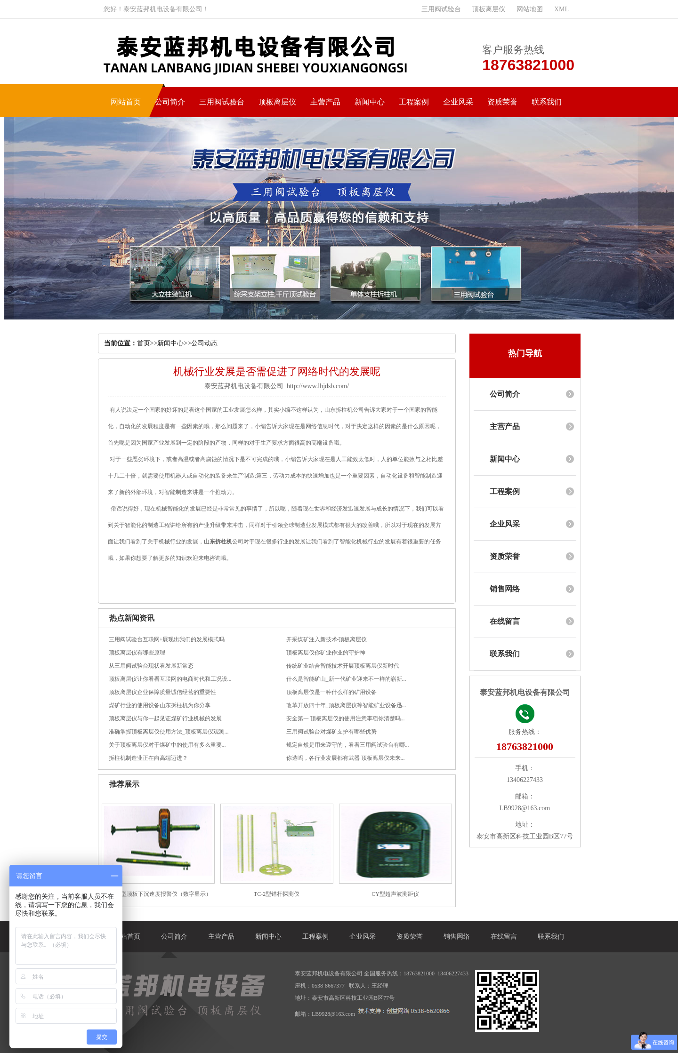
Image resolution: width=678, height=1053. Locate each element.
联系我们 (547, 102)
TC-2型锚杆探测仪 (276, 894)
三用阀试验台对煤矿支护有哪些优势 (331, 731)
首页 (143, 343)
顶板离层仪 (488, 9)
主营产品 (325, 102)
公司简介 (170, 102)
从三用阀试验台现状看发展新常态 (151, 665)
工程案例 (414, 102)
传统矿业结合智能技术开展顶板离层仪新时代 (342, 665)
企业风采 (458, 102)
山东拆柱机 (218, 541)
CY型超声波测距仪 (395, 894)
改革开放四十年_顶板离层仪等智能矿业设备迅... (346, 705)
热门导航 (525, 353)
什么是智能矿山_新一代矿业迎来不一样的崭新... (346, 679)
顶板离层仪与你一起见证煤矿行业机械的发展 (165, 718)
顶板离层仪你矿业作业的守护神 (325, 652)
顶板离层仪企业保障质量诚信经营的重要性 (162, 692)
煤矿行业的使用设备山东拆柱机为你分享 (159, 705)
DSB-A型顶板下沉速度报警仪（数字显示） (157, 894)
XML (561, 9)
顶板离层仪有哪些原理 (137, 652)
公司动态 (204, 343)
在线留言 (505, 621)
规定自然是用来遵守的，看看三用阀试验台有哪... (347, 745)
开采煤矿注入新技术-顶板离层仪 (326, 639)
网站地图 (530, 9)
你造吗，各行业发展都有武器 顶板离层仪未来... (345, 758)
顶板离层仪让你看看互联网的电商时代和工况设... (170, 679)
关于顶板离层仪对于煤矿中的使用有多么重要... (167, 745)
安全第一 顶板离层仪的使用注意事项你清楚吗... (345, 718)
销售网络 (505, 589)
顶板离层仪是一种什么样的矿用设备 (331, 692)
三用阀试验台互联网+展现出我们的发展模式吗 (167, 639)
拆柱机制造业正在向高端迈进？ (148, 758)
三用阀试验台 (441, 9)
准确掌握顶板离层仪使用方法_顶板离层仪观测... (169, 731)
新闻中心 (370, 102)
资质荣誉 (502, 102)
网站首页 (126, 102)
